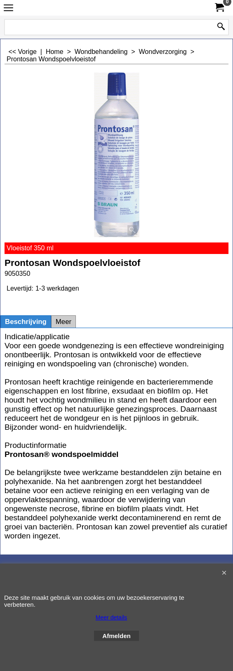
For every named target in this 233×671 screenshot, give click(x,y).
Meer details (111, 617)
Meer (63, 322)
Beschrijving (26, 322)
